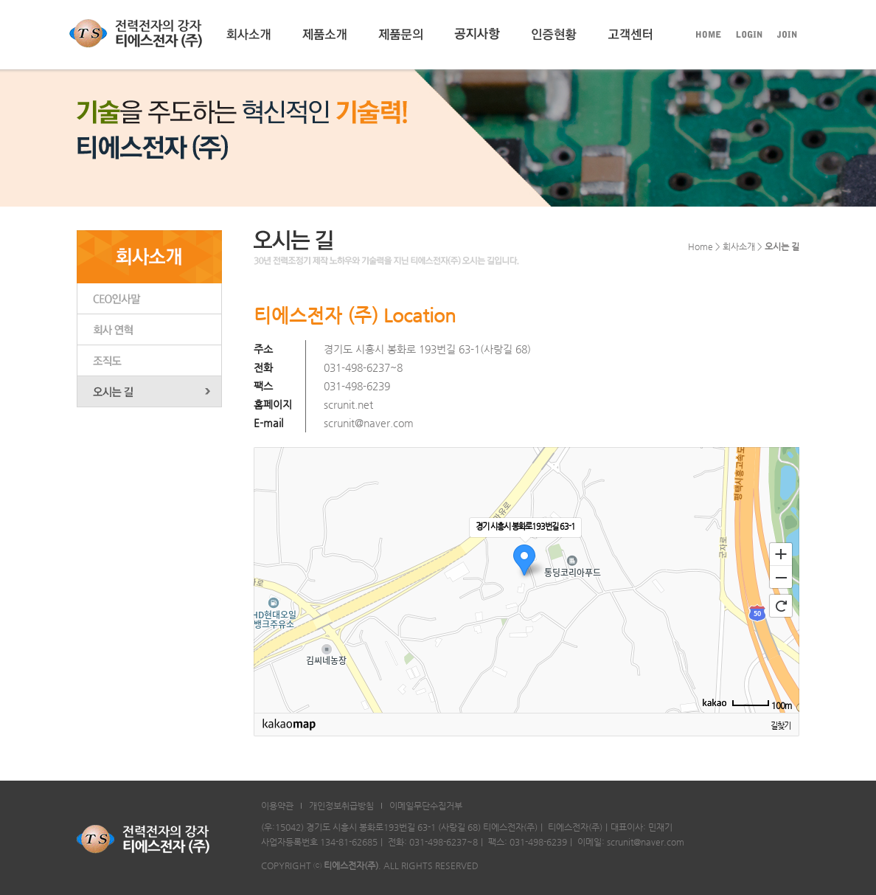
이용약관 (277, 806)
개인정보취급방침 (341, 806)
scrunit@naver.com (369, 423)
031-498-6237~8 (363, 367)
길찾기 (780, 725)
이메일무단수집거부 (425, 806)
